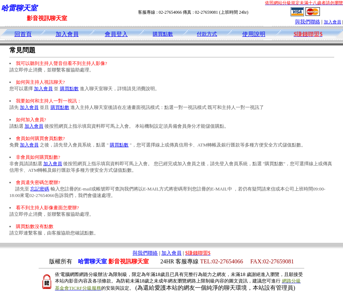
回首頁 (23, 34)
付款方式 (207, 34)
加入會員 (332, 22)
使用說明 (253, 34)
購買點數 (163, 34)
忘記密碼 (39, 189)
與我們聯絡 (307, 22)
